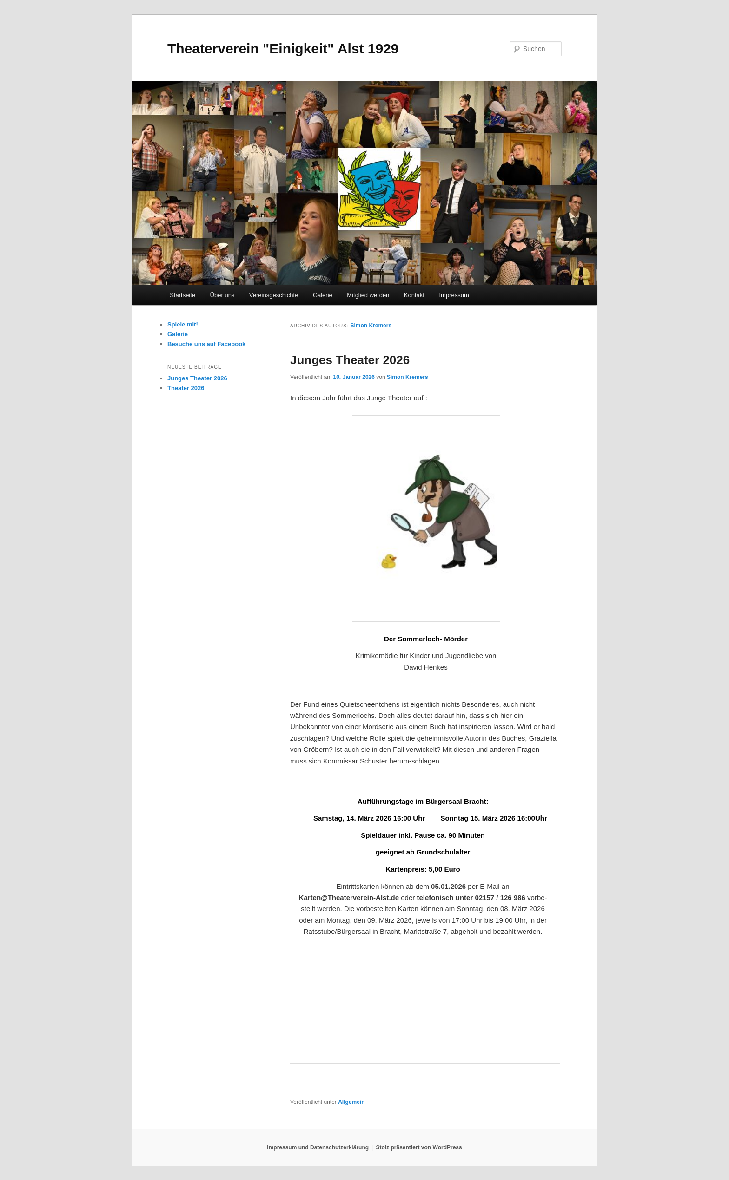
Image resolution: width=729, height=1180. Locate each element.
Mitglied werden (368, 295)
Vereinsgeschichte (273, 295)
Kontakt (414, 295)
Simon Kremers (370, 325)
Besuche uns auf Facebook (206, 343)
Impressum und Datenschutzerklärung (318, 1147)
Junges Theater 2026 (350, 360)
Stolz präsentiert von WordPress (419, 1147)
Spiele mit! (182, 324)
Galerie (322, 295)
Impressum (454, 295)
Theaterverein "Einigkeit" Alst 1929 (283, 48)
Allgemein (351, 1102)
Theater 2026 (186, 388)
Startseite (182, 295)
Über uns (222, 295)
